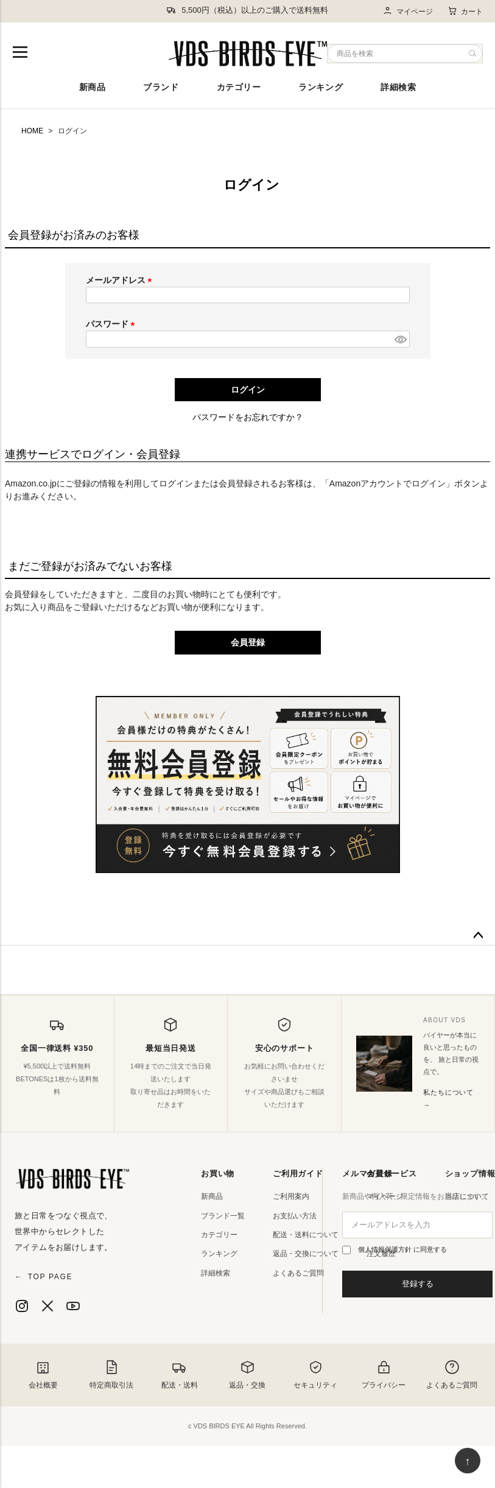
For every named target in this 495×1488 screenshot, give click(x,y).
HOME (32, 131)
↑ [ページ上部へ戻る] (468, 1461)
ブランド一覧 (223, 1216)
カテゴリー (239, 87)
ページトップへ (478, 936)
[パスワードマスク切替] (400, 339)
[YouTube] (73, 1306)
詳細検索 (398, 87)
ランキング (320, 87)
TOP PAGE (43, 1276)
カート (465, 10)
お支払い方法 (295, 1216)
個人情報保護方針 (385, 1249)
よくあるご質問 (298, 1273)
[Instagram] (22, 1306)
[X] (47, 1306)
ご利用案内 (291, 1196)
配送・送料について (306, 1234)
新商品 (92, 87)
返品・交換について (306, 1253)
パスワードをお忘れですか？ (247, 417)
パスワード (112, 324)
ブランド (160, 87)
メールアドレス (121, 280)
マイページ (407, 11)
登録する (418, 1283)
